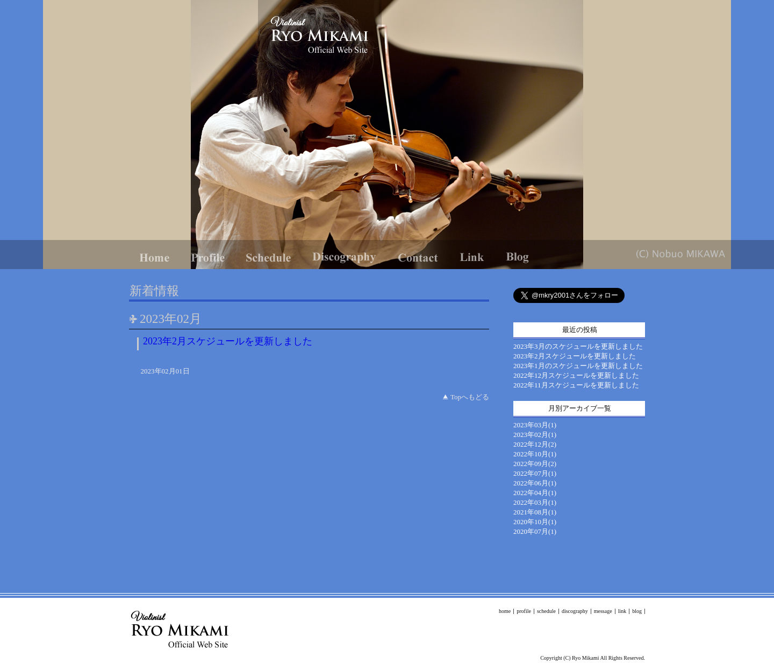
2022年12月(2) (534, 444)
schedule (546, 611)
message (603, 611)
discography (575, 611)
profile (524, 611)
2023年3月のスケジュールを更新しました (578, 346)
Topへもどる (469, 397)
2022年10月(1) (534, 454)
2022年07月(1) (534, 473)
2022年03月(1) (534, 502)
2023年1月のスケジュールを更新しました (578, 366)
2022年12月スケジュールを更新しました (576, 375)
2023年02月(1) (534, 435)
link (622, 611)
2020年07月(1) (534, 531)
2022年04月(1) (534, 493)
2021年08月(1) (534, 512)
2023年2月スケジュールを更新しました (227, 341)
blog (637, 611)
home (505, 611)
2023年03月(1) (534, 425)
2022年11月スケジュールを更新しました (576, 385)
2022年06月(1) (534, 483)
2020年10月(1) (534, 522)
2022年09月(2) (534, 464)
